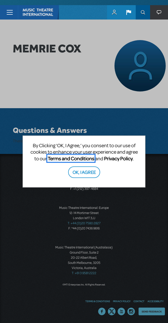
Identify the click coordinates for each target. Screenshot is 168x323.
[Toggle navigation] (9, 12)
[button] (128, 12)
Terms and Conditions (71, 158)
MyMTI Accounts (114, 12)
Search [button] (143, 12)
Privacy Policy (118, 158)
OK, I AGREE (84, 172)
